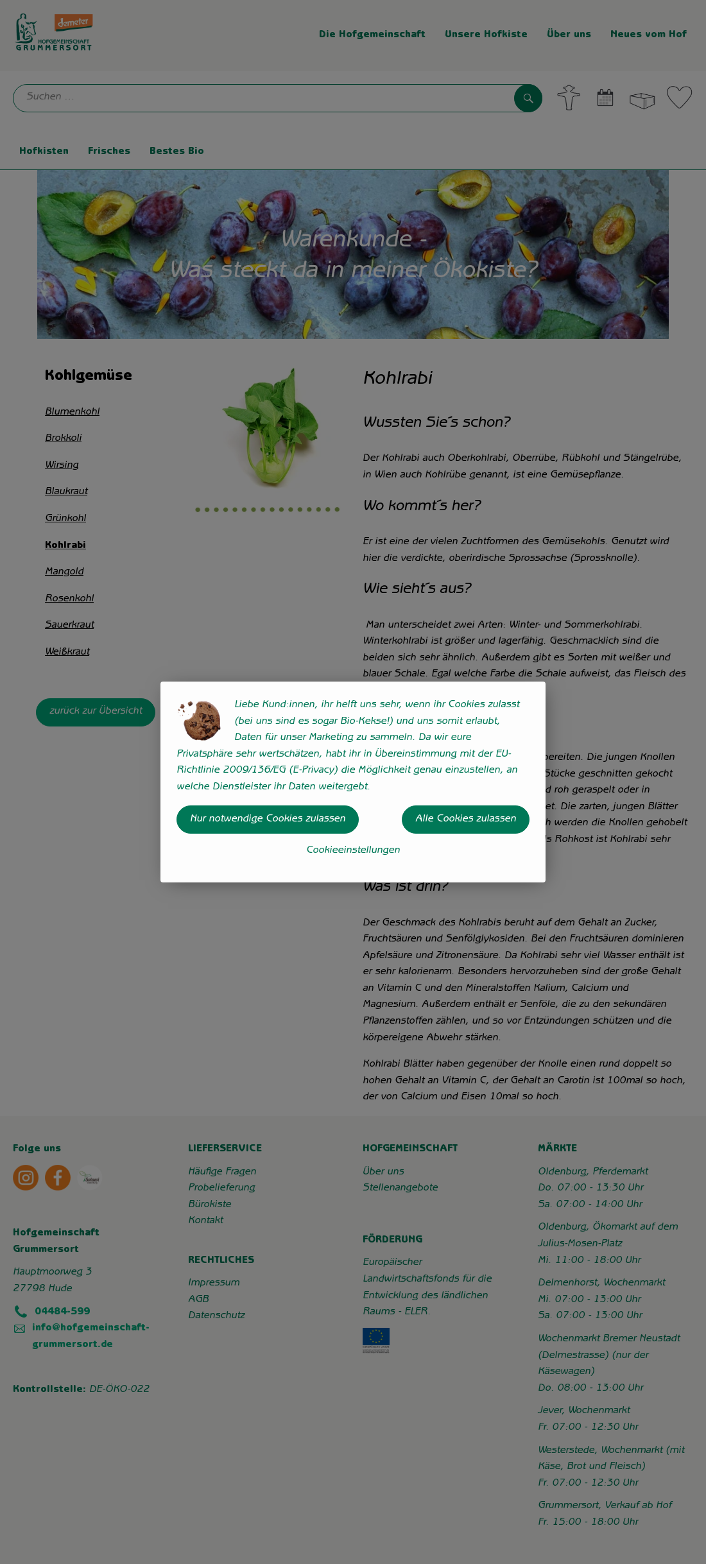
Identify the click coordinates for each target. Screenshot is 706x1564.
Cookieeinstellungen (353, 851)
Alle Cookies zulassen (465, 819)
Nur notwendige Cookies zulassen (267, 819)
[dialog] (353, 782)
